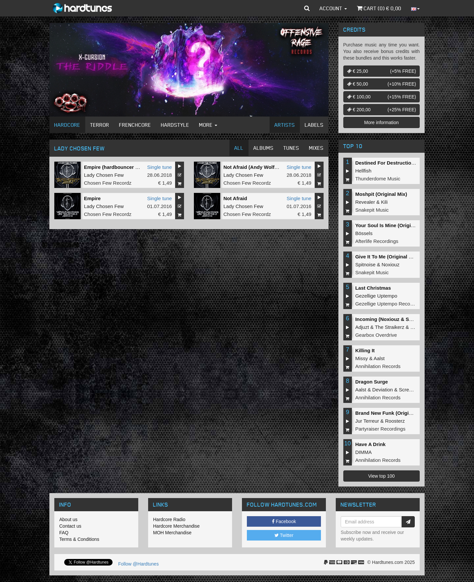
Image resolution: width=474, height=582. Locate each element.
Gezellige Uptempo (376, 296)
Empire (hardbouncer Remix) (118, 167)
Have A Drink (370, 444)
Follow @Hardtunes (138, 564)
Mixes (316, 148)
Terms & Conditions (79, 539)
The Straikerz (389, 327)
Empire (92, 198)
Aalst (379, 358)
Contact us (70, 526)
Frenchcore (135, 124)
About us (68, 519)
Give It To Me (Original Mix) (386, 256)
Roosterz (395, 421)
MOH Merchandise (172, 532)
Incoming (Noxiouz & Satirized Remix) (399, 319)
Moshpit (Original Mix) (381, 194)
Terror (99, 124)
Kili (384, 202)
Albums (263, 148)
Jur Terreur (367, 421)
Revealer (365, 202)
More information (381, 122)
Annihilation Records (378, 366)
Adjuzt (362, 327)
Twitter (284, 535)
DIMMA (363, 452)
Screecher (410, 389)
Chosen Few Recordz (107, 183)
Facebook (284, 521)
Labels (314, 124)
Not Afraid (235, 198)
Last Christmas (373, 288)
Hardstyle (175, 124)
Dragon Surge (371, 381)
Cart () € (379, 8)
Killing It (365, 350)
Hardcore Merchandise (176, 526)
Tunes (291, 148)
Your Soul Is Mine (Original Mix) (392, 225)
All (239, 148)
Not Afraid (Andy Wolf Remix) (258, 167)
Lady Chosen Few (104, 175)
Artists (285, 124)
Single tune (159, 167)
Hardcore (67, 124)
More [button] (208, 124)
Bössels (364, 233)
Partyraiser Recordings (380, 429)
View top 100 (381, 476)
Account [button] (333, 8)
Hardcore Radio (169, 519)
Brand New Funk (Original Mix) (391, 413)
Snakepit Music (372, 210)
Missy (361, 358)
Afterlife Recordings (376, 241)
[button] (307, 8)
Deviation (382, 389)
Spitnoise (365, 264)
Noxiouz (390, 264)
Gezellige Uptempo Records (386, 303)
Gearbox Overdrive (376, 335)
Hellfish (363, 170)
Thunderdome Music (377, 178)
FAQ (63, 532)
